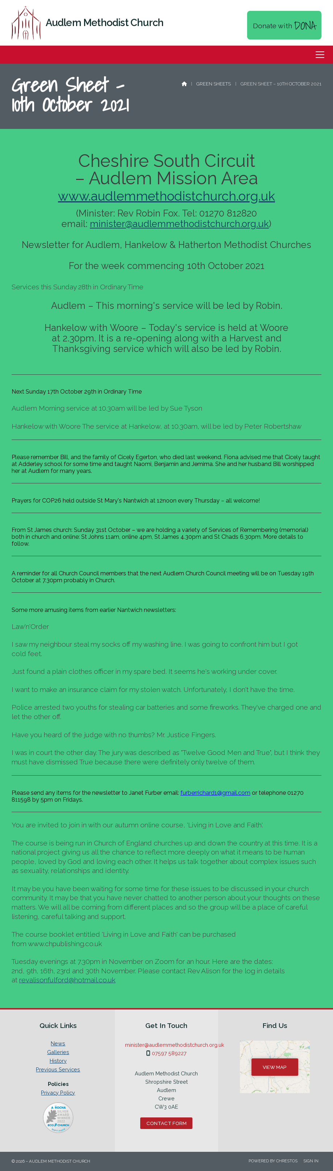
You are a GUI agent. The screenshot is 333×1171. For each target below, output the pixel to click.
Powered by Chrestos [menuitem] (273, 1160)
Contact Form (166, 1123)
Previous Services (58, 1070)
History (58, 1061)
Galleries (58, 1052)
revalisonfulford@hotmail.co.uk (67, 980)
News (58, 1043)
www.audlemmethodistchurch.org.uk (166, 196)
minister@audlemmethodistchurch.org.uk (179, 223)
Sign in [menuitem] (311, 1160)
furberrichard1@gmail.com (215, 792)
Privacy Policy (58, 1093)
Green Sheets (213, 84)
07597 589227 (169, 1053)
